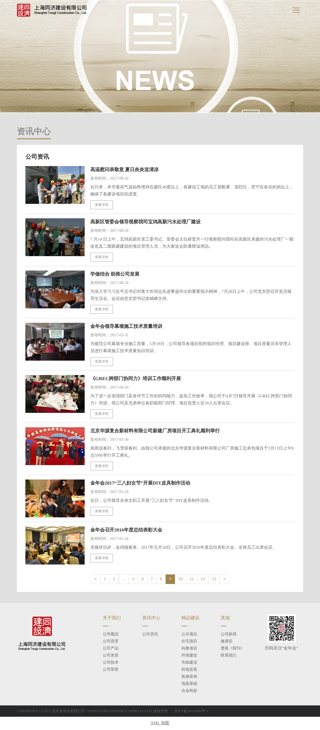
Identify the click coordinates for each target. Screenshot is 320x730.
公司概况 (111, 635)
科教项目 (189, 649)
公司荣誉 (111, 670)
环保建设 (189, 656)
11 (192, 579)
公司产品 (111, 649)
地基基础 (189, 684)
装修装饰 (189, 677)
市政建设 (189, 663)
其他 (225, 618)
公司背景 (111, 642)
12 (203, 579)
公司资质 (111, 656)
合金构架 (189, 691)
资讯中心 (151, 618)
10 (180, 579)
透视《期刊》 (232, 649)
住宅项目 (189, 642)
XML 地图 (160, 723)
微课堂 (227, 642)
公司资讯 (150, 635)
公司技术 (111, 663)
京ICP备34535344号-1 (191, 711)
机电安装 (189, 670)
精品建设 (190, 618)
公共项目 (189, 635)
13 (214, 579)
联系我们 (228, 656)
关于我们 (112, 618)
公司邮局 (228, 635)
